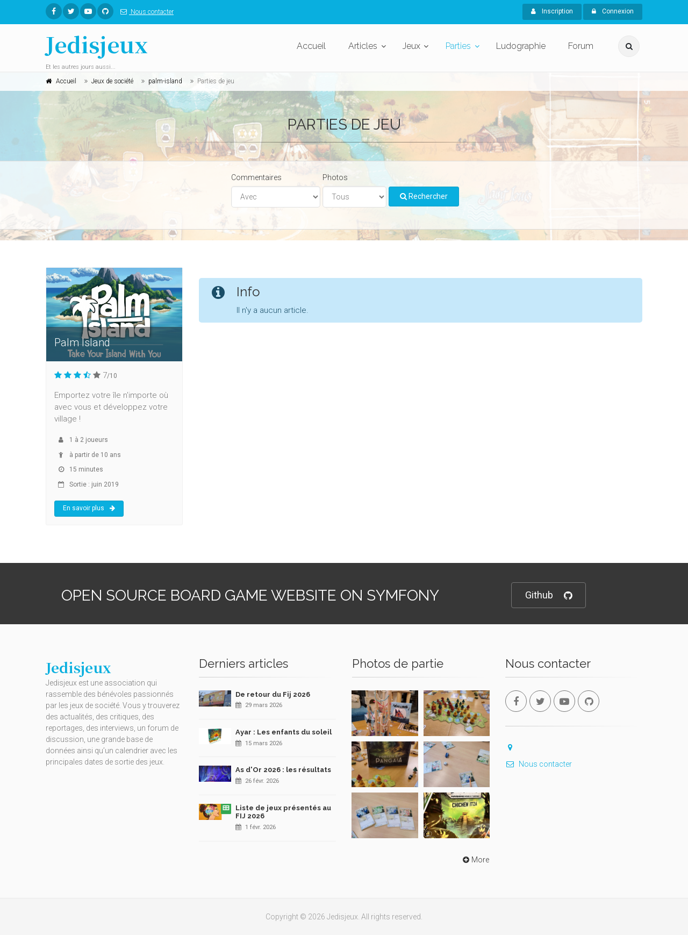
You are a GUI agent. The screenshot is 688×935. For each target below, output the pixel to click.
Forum (580, 46)
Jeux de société (112, 81)
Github (548, 595)
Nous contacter (145, 12)
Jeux (411, 46)
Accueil (311, 46)
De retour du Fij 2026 (272, 694)
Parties (458, 46)
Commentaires (256, 177)
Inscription (552, 11)
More (475, 859)
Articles (362, 46)
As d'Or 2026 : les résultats (283, 770)
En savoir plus (89, 508)
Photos (335, 177)
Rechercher (424, 196)
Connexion (613, 11)
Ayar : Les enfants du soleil (283, 732)
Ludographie (521, 46)
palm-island (165, 81)
